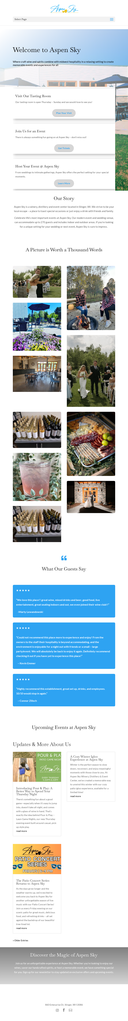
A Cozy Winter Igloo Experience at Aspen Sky (86, 758)
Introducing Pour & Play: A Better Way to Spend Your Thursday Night (34, 791)
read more (21, 831)
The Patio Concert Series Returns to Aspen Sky (32, 882)
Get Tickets (64, 148)
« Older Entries (20, 940)
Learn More (64, 183)
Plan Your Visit (64, 113)
